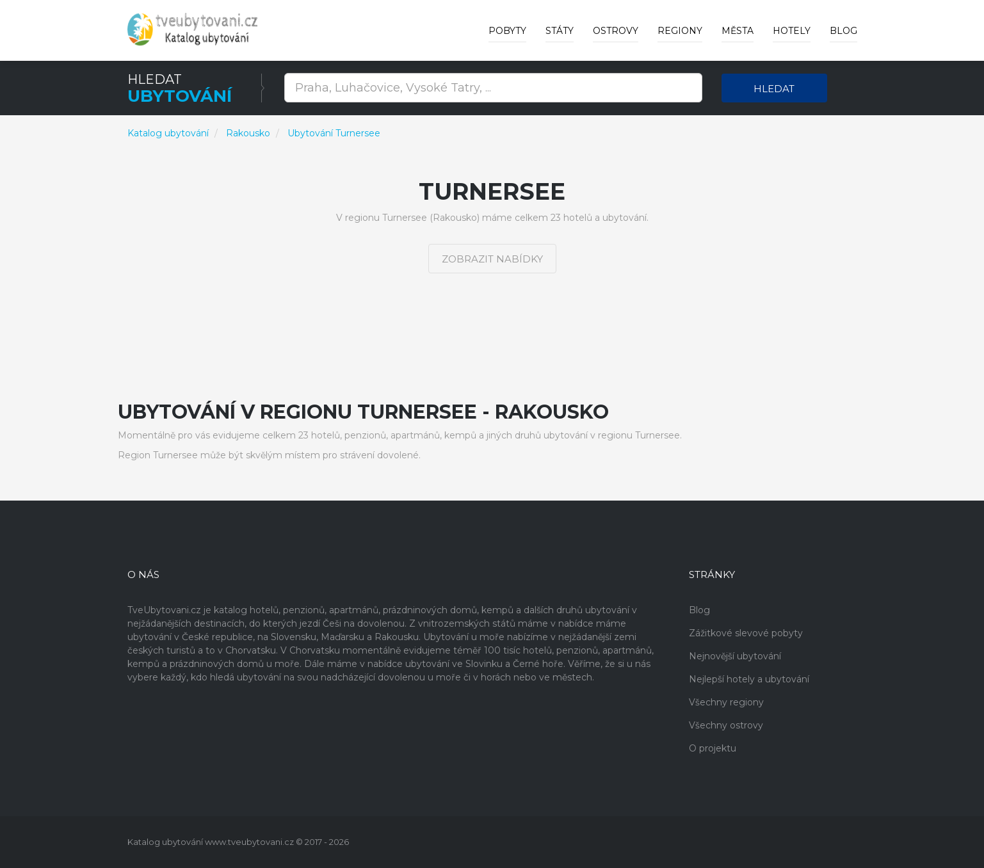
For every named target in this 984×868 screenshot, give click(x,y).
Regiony (679, 30)
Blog (843, 30)
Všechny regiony (726, 702)
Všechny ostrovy (726, 725)
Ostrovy (615, 30)
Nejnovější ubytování (735, 656)
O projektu (712, 748)
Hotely (792, 30)
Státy (559, 30)
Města (738, 30)
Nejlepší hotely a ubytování (749, 679)
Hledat (774, 89)
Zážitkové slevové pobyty (746, 633)
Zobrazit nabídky (492, 259)
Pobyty (507, 30)
